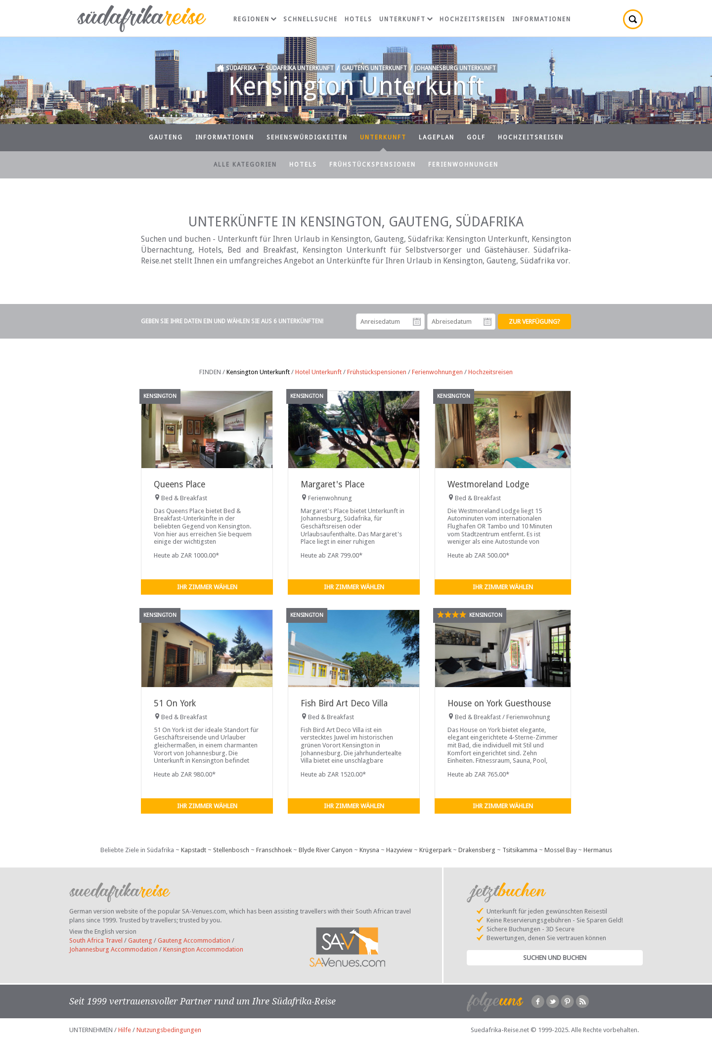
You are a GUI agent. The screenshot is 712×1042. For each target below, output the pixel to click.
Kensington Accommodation (203, 949)
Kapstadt (193, 850)
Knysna (369, 850)
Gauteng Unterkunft (374, 68)
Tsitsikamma (519, 850)
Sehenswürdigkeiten (307, 137)
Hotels (358, 19)
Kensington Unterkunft (258, 372)
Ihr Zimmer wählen (207, 587)
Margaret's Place (332, 484)
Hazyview (399, 850)
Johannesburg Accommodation (113, 949)
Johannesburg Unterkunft (455, 68)
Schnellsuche (310, 19)
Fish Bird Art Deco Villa (344, 703)
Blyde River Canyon (326, 850)
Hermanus (597, 850)
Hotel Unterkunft (318, 372)
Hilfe (124, 1030)
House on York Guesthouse (499, 703)
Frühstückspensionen (372, 164)
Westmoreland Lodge (488, 484)
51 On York (175, 703)
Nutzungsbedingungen (168, 1030)
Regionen (254, 19)
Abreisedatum (487, 322)
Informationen (541, 19)
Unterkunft (406, 19)
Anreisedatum (417, 322)
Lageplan (436, 137)
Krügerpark (435, 850)
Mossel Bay (560, 850)
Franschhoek (274, 850)
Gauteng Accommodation (194, 940)
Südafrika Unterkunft (300, 68)
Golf (476, 137)
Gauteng (166, 137)
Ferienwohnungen (463, 164)
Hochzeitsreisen (472, 19)
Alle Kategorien (245, 164)
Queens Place (179, 484)
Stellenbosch (231, 850)
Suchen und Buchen (554, 957)
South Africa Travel (96, 940)
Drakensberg (476, 850)
